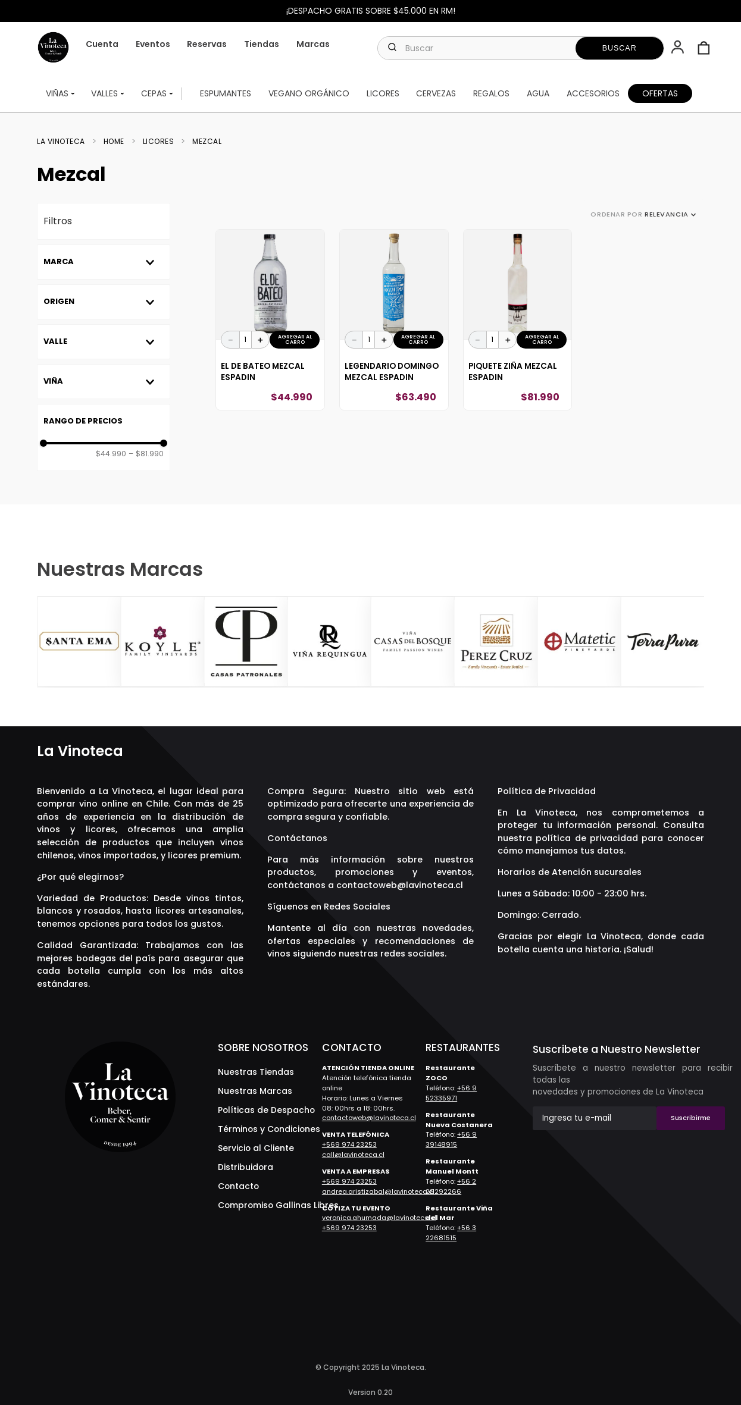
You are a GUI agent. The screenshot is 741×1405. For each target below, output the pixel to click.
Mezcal (206, 141)
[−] (230, 340)
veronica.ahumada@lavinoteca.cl (379, 1217)
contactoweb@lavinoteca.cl (399, 885)
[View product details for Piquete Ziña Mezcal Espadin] (518, 320)
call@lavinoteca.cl (353, 1154)
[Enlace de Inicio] (64, 141)
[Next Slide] (693, 642)
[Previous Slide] (47, 642)
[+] (260, 340)
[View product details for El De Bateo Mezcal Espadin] (270, 320)
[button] (679, 48)
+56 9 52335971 (451, 1093)
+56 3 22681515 (451, 1233)
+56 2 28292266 (451, 1186)
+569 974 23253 (349, 1144)
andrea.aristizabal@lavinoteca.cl (378, 1191)
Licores (158, 141)
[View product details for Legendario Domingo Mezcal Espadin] (394, 320)
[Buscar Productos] (620, 48)
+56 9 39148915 (451, 1139)
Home (114, 141)
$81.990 (146, 454)
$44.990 (111, 454)
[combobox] (520, 48)
